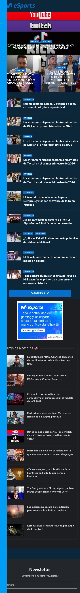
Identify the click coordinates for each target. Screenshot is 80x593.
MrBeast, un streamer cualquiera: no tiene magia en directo (49, 259)
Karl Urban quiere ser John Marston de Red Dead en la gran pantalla (49, 414)
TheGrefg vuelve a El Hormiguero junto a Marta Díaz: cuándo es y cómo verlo (20, 80)
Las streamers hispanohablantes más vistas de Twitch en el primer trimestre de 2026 (50, 161)
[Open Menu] (74, 5)
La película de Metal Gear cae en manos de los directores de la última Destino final (50, 360)
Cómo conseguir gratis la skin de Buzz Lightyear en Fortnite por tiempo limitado (48, 473)
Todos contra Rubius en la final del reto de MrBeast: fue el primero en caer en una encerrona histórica (49, 279)
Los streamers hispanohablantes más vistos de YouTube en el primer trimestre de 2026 (61, 78)
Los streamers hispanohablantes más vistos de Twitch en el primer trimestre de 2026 (50, 181)
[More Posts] (40, 293)
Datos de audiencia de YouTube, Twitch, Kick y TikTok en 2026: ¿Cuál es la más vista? (41, 47)
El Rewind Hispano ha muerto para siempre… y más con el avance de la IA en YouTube (49, 204)
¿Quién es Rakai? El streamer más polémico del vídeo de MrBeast (50, 240)
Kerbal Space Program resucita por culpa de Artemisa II (50, 527)
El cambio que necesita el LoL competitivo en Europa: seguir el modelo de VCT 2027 (50, 398)
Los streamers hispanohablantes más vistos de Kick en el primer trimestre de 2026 (50, 143)
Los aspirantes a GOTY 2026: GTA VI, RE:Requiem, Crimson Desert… (47, 377)
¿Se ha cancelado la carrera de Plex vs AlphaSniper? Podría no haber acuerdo (47, 223)
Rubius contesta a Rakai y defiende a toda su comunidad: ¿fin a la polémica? (49, 105)
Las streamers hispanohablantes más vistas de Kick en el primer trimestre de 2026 (50, 124)
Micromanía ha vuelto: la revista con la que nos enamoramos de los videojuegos (50, 452)
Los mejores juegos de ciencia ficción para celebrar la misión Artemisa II (48, 508)
